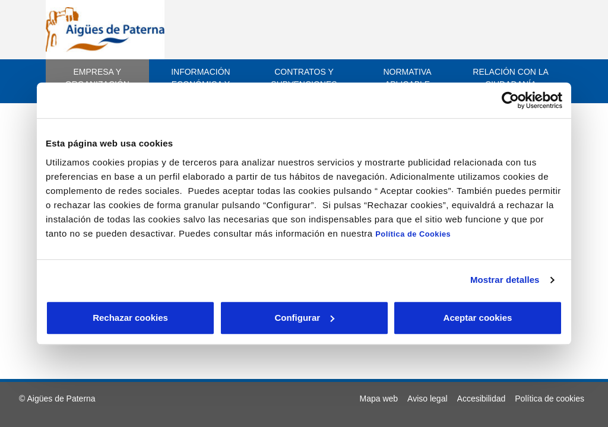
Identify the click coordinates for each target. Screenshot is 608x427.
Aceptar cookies (478, 318)
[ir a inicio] (105, 29)
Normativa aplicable (407, 78)
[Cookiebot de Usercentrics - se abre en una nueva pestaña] (510, 100)
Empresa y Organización (97, 78)
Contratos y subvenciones (304, 78)
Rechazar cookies (130, 318)
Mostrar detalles (505, 280)
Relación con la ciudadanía (511, 78)
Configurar (304, 318)
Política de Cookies (413, 234)
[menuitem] (379, 398)
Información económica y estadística (200, 84)
